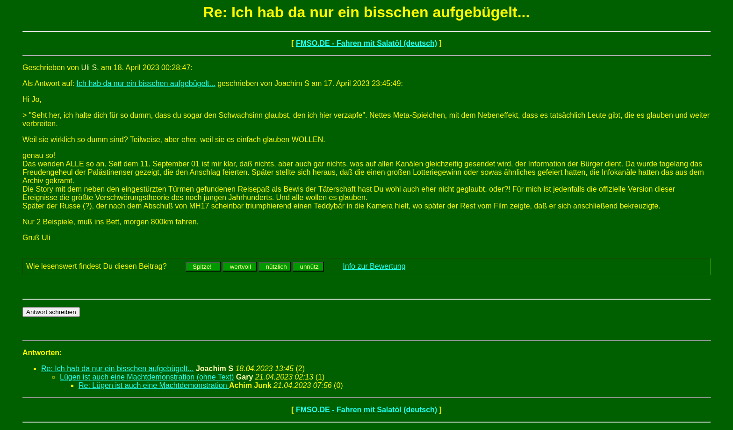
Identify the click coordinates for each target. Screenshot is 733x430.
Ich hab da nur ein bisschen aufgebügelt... (146, 83)
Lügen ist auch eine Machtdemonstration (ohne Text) (147, 377)
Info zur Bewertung (374, 266)
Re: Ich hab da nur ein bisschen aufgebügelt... (117, 369)
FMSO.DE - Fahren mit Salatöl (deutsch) (366, 43)
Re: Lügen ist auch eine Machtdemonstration (154, 385)
